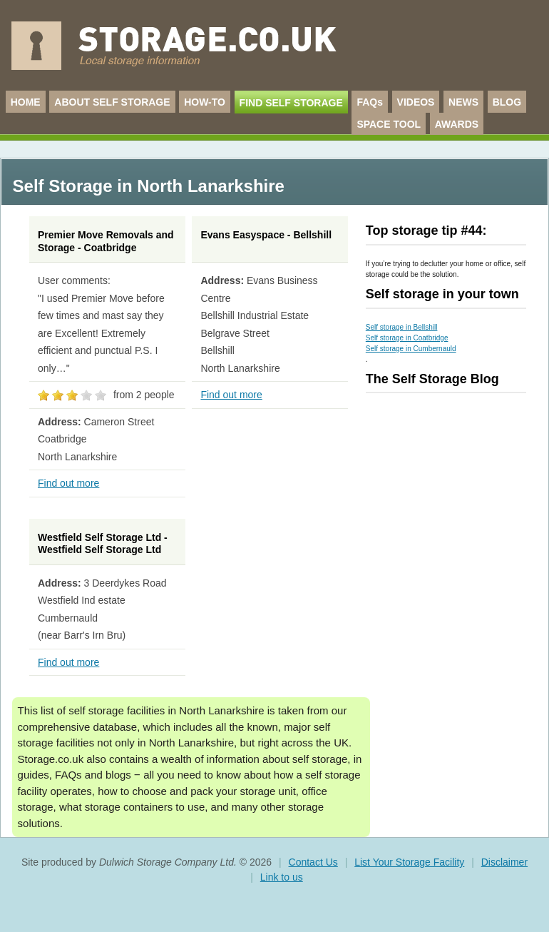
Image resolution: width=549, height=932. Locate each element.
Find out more (68, 483)
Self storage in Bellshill (402, 327)
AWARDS (456, 124)
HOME (26, 102)
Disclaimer (504, 862)
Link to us (281, 877)
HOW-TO (204, 102)
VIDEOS (416, 102)
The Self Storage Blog (432, 379)
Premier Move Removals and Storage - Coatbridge (106, 241)
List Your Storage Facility (409, 862)
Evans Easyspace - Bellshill (266, 234)
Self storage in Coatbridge (407, 338)
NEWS (463, 102)
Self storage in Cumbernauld (411, 349)
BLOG (507, 102)
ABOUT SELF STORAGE (112, 102)
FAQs (369, 102)
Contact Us (313, 862)
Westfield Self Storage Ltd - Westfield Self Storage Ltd (103, 544)
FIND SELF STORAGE (291, 102)
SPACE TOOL (388, 124)
